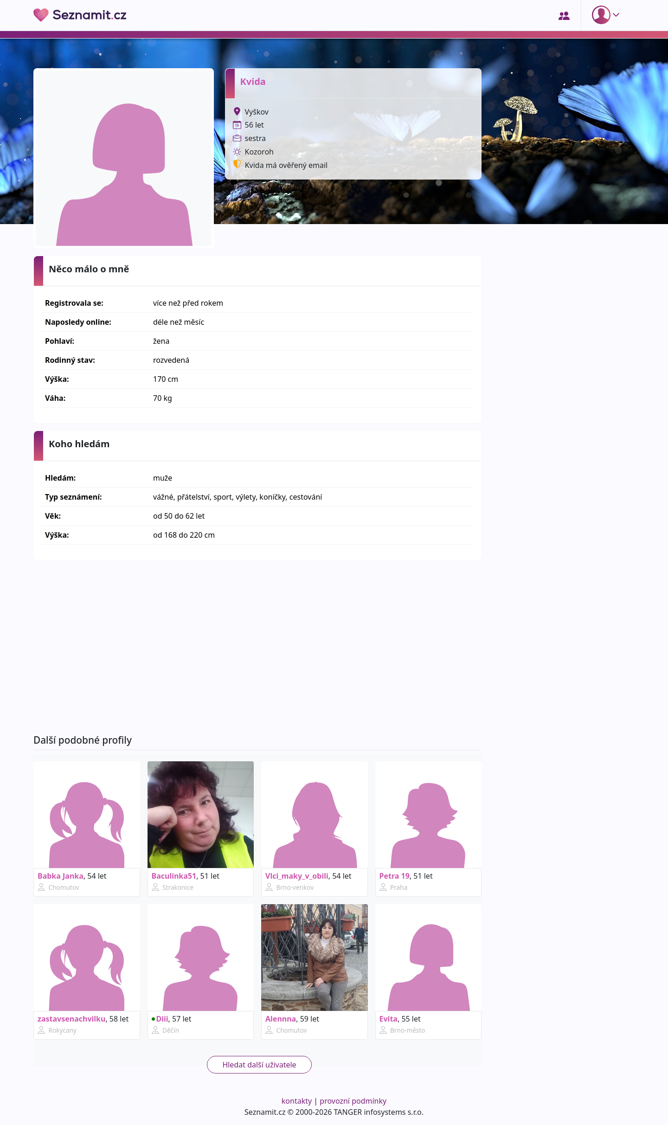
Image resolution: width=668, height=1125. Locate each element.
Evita (388, 1019)
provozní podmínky (353, 1101)
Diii (160, 1019)
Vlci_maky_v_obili (296, 876)
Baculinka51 (174, 876)
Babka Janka (61, 876)
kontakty (297, 1101)
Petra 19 (394, 876)
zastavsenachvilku (71, 1019)
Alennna (280, 1019)
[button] (608, 15)
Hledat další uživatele (259, 1065)
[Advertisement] (257, 647)
